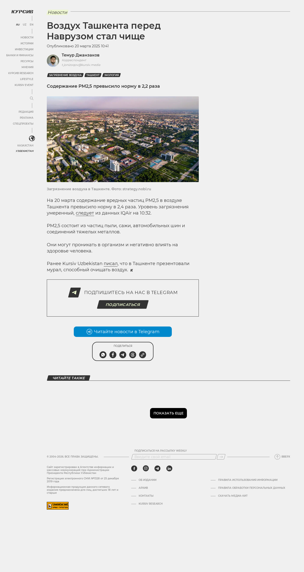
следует (85, 213)
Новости (27, 37)
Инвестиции (24, 49)
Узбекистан (24, 151)
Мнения (27, 67)
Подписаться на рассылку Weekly (160, 450)
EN (31, 24)
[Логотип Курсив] (22, 11)
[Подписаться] (221, 457)
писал (111, 263)
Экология (111, 75)
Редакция (26, 111)
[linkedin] (169, 468)
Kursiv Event (24, 85)
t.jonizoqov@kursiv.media (81, 65)
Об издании (147, 480)
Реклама (26, 117)
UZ (24, 24)
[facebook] (134, 468)
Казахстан (25, 145)
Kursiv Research (151, 503)
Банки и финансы (19, 55)
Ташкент (93, 75)
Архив (143, 488)
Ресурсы (27, 61)
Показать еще (168, 413)
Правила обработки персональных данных (251, 488)
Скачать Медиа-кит (233, 495)
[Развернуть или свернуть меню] (31, 99)
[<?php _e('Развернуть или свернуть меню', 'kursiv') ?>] (32, 138)
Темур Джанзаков (81, 55)
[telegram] (157, 468)
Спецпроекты (23, 123)
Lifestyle (26, 79)
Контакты (146, 495)
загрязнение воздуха (65, 75)
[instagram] (146, 468)
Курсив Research (20, 73)
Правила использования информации (248, 480)
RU (18, 24)
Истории (27, 43)
